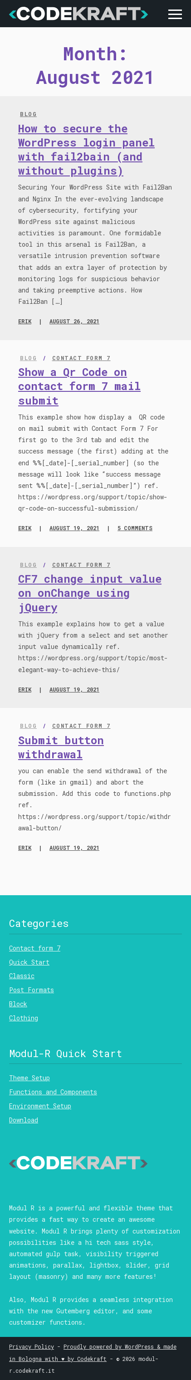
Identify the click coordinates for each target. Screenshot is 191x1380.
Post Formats (31, 989)
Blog (28, 113)
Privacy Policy (31, 1346)
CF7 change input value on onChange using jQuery (90, 592)
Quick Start (29, 962)
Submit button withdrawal (61, 747)
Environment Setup (40, 1106)
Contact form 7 (81, 357)
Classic (21, 975)
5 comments (135, 528)
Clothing (23, 1018)
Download (23, 1120)
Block (18, 1004)
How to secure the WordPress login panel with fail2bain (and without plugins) (86, 149)
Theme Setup (29, 1077)
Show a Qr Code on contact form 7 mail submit (79, 386)
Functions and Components (53, 1091)
